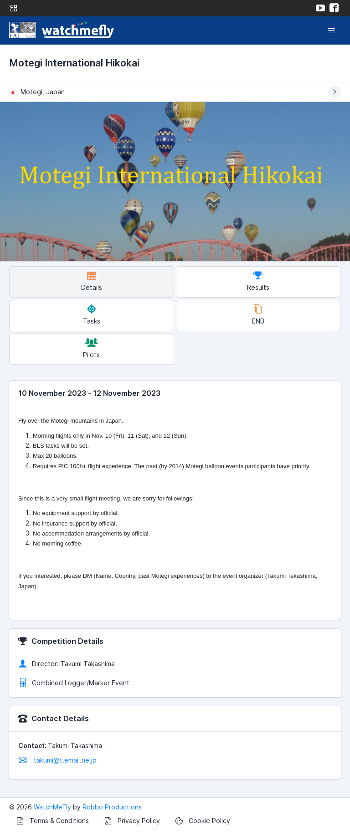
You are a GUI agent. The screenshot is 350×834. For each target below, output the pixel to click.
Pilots (91, 348)
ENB (258, 314)
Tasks (91, 314)
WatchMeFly (52, 807)
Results (258, 281)
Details (91, 281)
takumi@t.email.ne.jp (57, 760)
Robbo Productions (112, 807)
